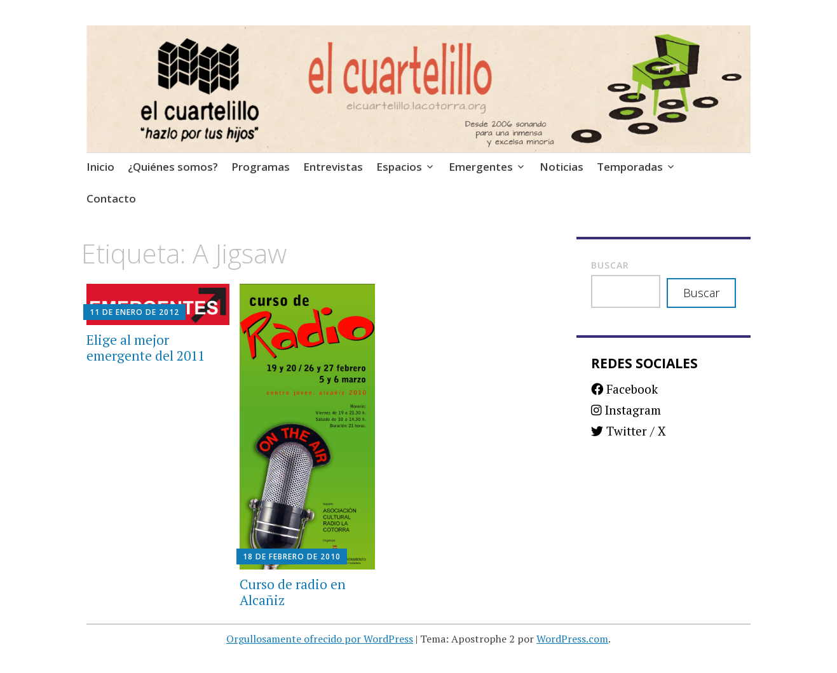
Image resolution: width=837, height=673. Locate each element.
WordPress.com (572, 639)
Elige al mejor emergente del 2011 (145, 347)
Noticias (561, 166)
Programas (260, 166)
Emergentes (481, 166)
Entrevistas (333, 166)
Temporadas (630, 166)
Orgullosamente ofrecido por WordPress (319, 639)
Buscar (610, 265)
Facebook (624, 389)
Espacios (399, 166)
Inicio (100, 166)
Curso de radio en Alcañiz (293, 592)
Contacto (111, 198)
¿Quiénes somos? (173, 166)
